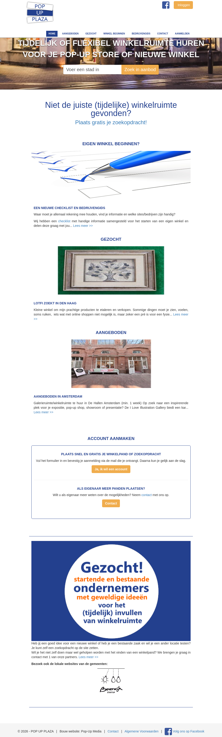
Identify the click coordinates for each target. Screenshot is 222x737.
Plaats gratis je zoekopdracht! (111, 122)
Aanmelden (182, 33)
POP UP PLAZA (40, 12)
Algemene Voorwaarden (141, 731)
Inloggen (183, 5)
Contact (162, 33)
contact (146, 495)
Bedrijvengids (141, 33)
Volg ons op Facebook (188, 731)
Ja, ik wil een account (111, 469)
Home (51, 33)
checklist (64, 221)
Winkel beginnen (114, 33)
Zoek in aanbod (140, 69)
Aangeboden (70, 33)
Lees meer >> (83, 226)
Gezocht (91, 33)
